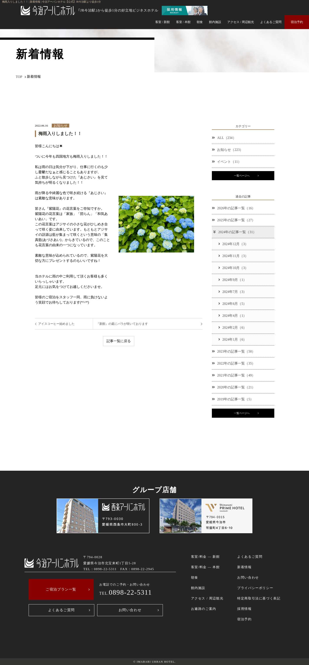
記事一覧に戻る (118, 341)
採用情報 (244, 609)
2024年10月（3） (233, 268)
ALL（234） (224, 138)
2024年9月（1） (232, 280)
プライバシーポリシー (255, 588)
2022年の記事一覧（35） (233, 363)
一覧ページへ (242, 175)
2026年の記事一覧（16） (233, 208)
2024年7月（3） (232, 292)
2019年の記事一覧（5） (232, 399)
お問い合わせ (130, 610)
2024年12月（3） (233, 244)
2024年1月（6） (232, 339)
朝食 (200, 22)
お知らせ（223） (227, 150)
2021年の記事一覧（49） (233, 375)
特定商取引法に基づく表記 (258, 598)
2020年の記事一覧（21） (233, 387)
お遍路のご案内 (203, 609)
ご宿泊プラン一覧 (61, 589)
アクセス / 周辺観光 (240, 22)
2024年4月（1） (232, 315)
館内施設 (215, 22)
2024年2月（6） (232, 327)
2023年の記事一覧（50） (233, 351)
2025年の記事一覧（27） (233, 220)
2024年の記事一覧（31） (234, 232)
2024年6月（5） (232, 303)
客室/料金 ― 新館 (205, 556)
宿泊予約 (297, 22)
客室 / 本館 (183, 22)
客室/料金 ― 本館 (205, 567)
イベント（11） (226, 161)
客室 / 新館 (162, 22)
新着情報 (244, 567)
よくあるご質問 (270, 22)
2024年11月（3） (233, 256)
